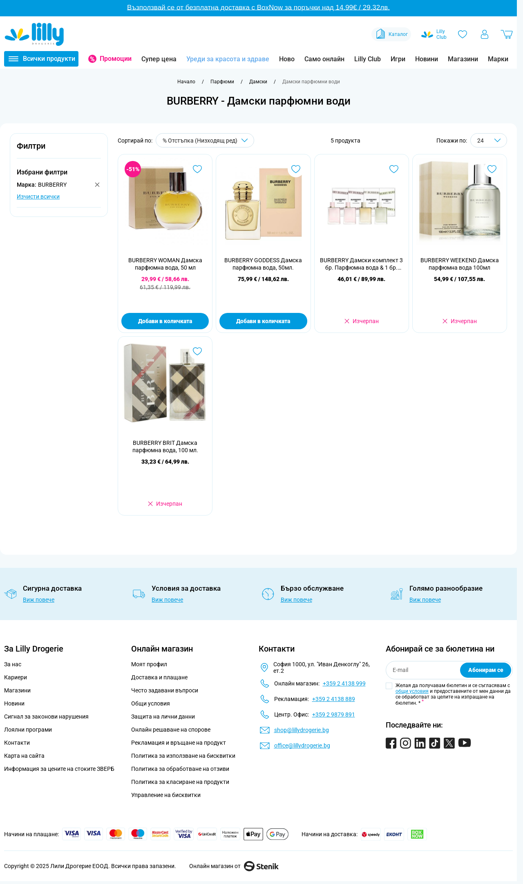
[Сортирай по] (205, 140)
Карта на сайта (24, 755)
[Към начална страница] (186, 81)
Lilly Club (367, 59)
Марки (498, 59)
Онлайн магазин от (234, 866)
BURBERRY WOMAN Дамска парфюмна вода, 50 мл (165, 264)
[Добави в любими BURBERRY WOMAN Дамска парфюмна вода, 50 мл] (197, 169)
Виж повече (38, 599)
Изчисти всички (38, 196)
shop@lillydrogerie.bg (301, 730)
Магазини (463, 59)
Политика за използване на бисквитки (183, 755)
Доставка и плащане (159, 677)
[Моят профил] (484, 34)
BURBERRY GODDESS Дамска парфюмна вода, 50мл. (263, 264)
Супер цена (159, 59)
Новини (426, 59)
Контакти (17, 742)
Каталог (391, 34)
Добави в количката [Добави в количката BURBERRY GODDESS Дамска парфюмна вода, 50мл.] (263, 321)
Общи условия (150, 703)
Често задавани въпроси (164, 690)
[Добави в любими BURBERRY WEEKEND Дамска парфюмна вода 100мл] (492, 169)
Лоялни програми (28, 729)
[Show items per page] (488, 140)
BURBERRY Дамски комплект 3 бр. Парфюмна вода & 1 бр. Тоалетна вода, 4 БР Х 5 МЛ (361, 264)
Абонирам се (485, 670)
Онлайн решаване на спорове (170, 729)
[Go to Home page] (34, 34)
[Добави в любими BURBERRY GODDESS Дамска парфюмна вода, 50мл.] (296, 169)
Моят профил (149, 664)
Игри (398, 59)
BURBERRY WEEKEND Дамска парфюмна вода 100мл (459, 264)
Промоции (116, 59)
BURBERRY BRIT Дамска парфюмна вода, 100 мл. (165, 446)
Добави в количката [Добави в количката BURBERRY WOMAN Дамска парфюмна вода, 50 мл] (165, 321)
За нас (12, 664)
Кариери (15, 677)
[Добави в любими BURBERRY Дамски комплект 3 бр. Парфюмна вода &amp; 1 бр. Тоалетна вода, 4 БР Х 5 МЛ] (394, 169)
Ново (287, 59)
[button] (59, 150)
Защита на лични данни (163, 716)
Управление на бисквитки (166, 795)
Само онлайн (324, 59)
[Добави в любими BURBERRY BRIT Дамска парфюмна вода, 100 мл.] (197, 351)
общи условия (412, 691)
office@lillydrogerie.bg (302, 745)
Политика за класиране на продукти (180, 782)
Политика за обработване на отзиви (180, 769)
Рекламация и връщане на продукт (179, 742)
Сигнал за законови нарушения (46, 716)
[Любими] (462, 34)
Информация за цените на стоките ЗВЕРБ (59, 769)
